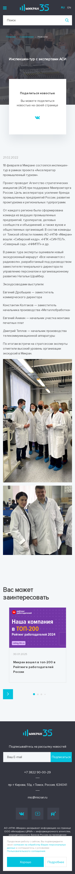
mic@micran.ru (37, 797)
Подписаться (61, 757)
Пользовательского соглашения (26, 851)
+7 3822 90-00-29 (37, 772)
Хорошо (25, 862)
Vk (22, 814)
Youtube (37, 813)
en (69, 7)
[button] (8, 694)
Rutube (53, 813)
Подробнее (56, 862)
